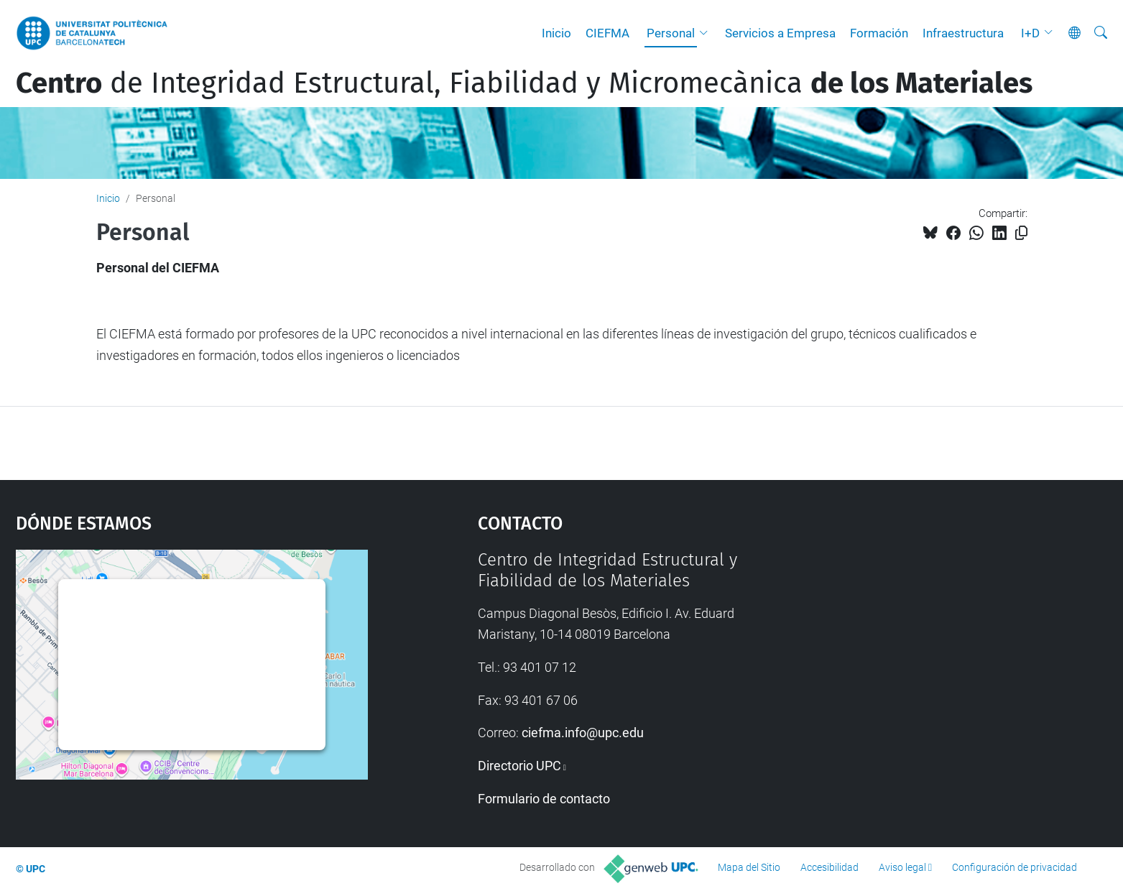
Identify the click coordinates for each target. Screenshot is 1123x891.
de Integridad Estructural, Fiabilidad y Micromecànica (524, 83)
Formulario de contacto (544, 798)
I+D (1030, 33)
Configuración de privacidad (1014, 867)
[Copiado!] (1021, 233)
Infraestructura (963, 33)
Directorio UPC (519, 765)
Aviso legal (902, 867)
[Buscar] (1100, 33)
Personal (671, 33)
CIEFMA (607, 33)
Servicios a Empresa (780, 33)
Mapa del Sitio (749, 867)
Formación (879, 33)
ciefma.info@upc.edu (583, 732)
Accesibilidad (829, 867)
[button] (707, 33)
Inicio (556, 33)
